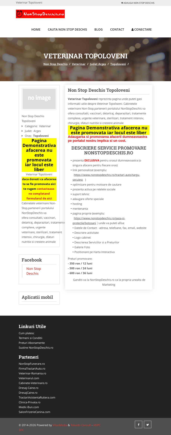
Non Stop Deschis (55, 64)
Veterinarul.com (29, 378)
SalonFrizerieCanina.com (34, 412)
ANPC (97, 425)
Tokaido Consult (81, 425)
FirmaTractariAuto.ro (32, 368)
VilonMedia (60, 425)
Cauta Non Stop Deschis (67, 29)
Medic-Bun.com (29, 407)
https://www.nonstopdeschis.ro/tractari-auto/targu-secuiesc (106, 177)
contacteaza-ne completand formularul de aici (41, 193)
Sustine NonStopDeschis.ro (36, 347)
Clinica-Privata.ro (29, 402)
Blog (98, 29)
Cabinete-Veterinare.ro (33, 383)
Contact (117, 29)
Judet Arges (98, 64)
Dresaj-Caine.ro (28, 388)
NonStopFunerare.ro (32, 363)
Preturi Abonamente (32, 343)
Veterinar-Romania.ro (32, 373)
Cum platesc (26, 333)
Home (35, 29)
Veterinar (79, 64)
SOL (21, 430)
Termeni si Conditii (30, 338)
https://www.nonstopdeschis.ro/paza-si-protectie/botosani (99, 220)
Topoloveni (118, 64)
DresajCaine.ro (28, 392)
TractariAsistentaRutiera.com (37, 397)
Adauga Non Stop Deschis (137, 2)
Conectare (141, 29)
